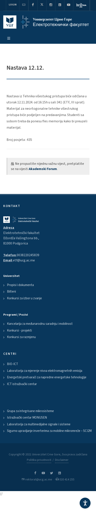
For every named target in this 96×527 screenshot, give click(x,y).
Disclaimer (62, 460)
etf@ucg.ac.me (24, 260)
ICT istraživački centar (22, 384)
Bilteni (11, 291)
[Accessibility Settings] (85, 503)
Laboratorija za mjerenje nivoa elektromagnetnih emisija (44, 371)
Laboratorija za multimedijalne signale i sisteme (38, 424)
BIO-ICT (12, 364)
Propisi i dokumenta (20, 285)
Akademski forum (43, 169)
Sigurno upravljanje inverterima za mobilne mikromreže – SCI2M (49, 431)
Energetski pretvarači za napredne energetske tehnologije (46, 377)
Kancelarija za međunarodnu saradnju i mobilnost (40, 324)
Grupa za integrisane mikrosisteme (30, 411)
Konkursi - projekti (19, 330)
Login (13, 5)
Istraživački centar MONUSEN (27, 417)
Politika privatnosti (39, 460)
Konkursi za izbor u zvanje (24, 298)
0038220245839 (28, 255)
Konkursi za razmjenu (21, 337)
